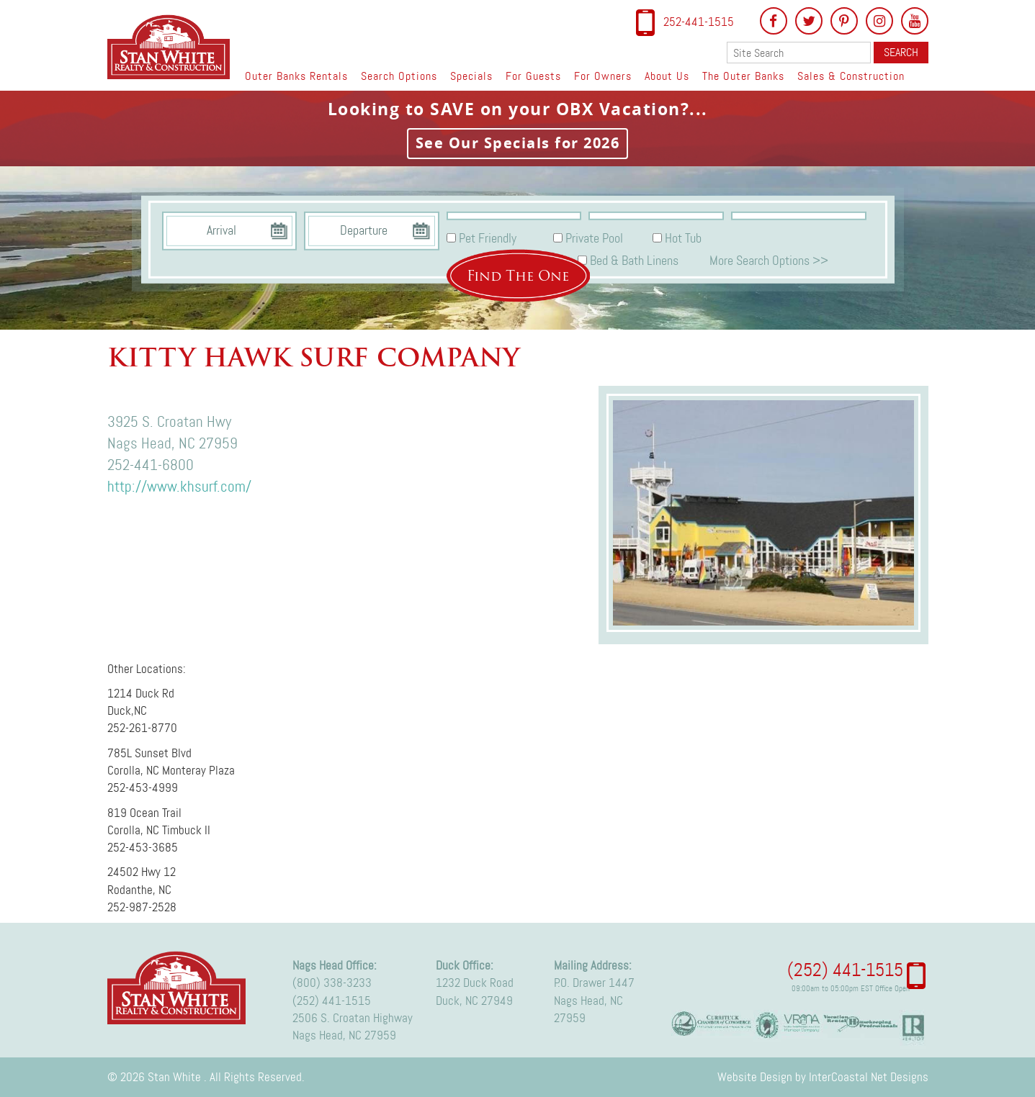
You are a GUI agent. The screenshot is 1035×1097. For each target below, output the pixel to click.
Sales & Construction (851, 75)
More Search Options (768, 259)
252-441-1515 (698, 22)
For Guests (533, 75)
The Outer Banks (743, 75)
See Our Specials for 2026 (518, 143)
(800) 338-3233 (332, 982)
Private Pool (594, 238)
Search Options (399, 75)
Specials (471, 75)
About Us (667, 75)
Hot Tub (683, 238)
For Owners (603, 75)
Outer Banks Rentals (296, 75)
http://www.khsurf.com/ (179, 487)
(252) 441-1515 (331, 1000)
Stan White (172, 46)
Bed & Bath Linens (634, 259)
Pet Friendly (487, 238)
